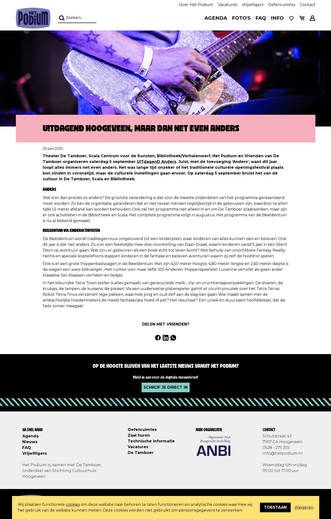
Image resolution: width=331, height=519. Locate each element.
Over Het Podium (196, 4)
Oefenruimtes (281, 4)
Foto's (241, 18)
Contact (307, 4)
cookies (73, 504)
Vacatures (227, 4)
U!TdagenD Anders (156, 161)
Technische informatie (151, 441)
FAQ (260, 18)
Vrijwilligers (252, 4)
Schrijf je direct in (166, 387)
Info (277, 18)
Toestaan (275, 507)
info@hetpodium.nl (283, 453)
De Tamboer (141, 452)
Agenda (216, 18)
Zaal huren (139, 435)
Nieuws (29, 442)
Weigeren (304, 507)
